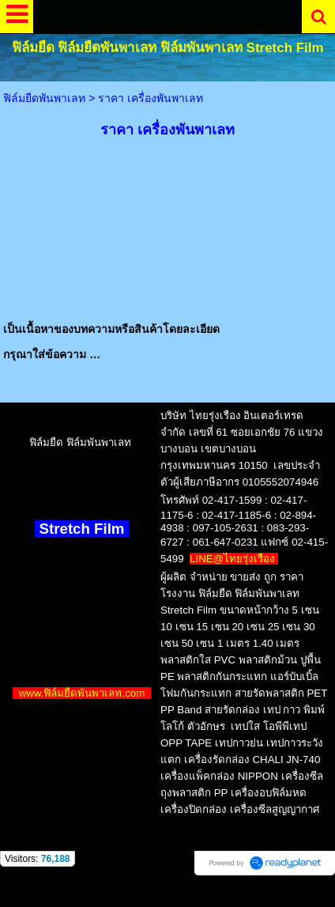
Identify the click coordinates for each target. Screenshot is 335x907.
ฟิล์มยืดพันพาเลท (44, 98)
